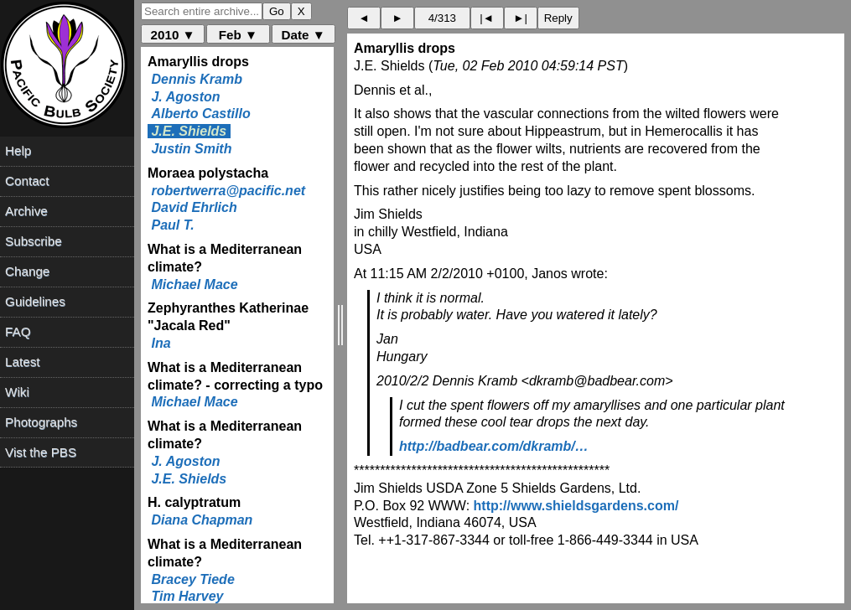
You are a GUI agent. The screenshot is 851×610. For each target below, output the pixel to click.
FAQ (17, 331)
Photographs (41, 422)
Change (27, 271)
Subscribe (33, 241)
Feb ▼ (238, 35)
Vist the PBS (40, 452)
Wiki (17, 392)
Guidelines (35, 301)
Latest (22, 361)
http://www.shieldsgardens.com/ (576, 506)
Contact (27, 180)
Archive (26, 211)
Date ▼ (303, 35)
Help (18, 150)
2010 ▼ (173, 35)
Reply (558, 18)
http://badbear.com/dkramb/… (494, 446)
